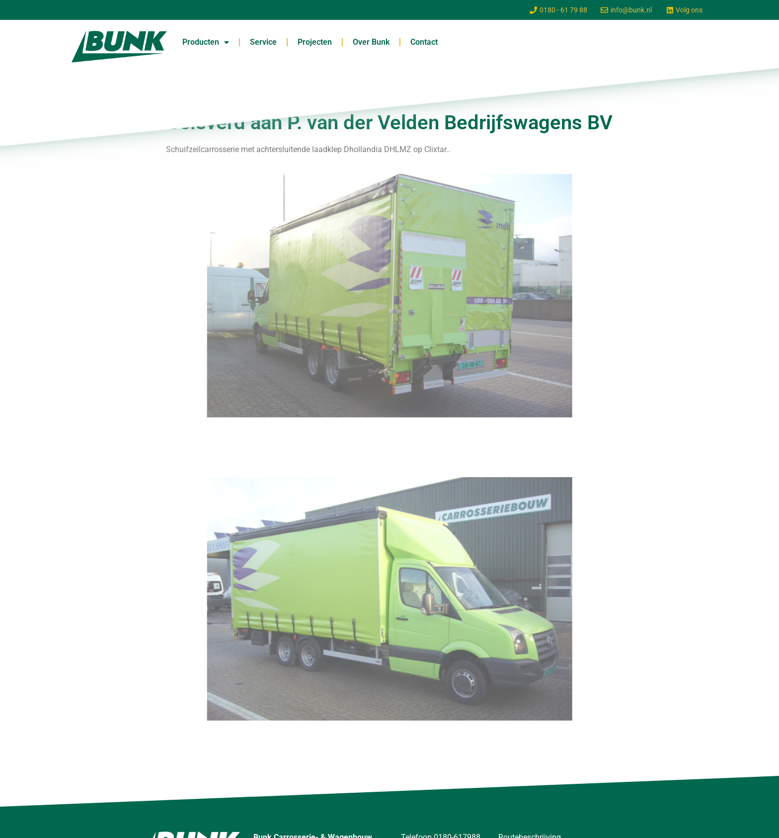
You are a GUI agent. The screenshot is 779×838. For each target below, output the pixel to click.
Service (263, 42)
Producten (205, 42)
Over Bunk (371, 42)
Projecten (315, 42)
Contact (424, 42)
